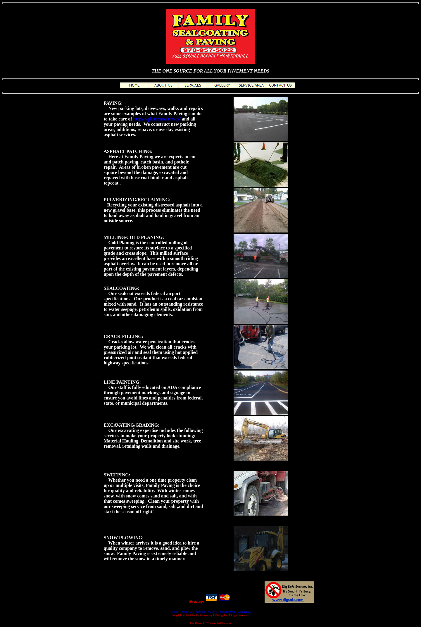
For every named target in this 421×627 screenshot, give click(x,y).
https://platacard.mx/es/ (157, 118)
